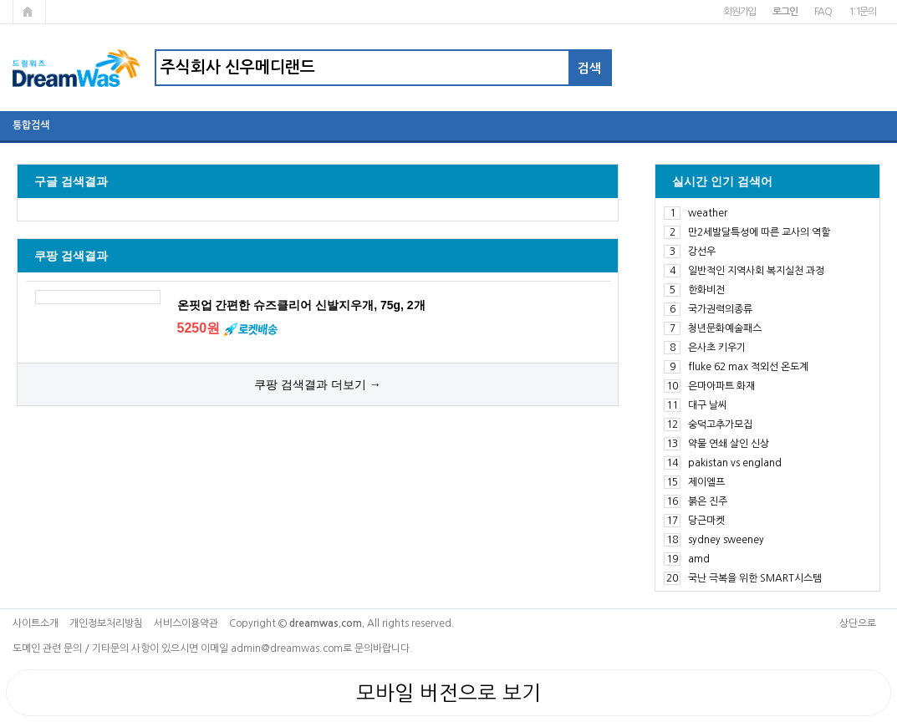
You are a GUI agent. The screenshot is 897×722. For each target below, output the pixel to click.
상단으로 (857, 623)
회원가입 (739, 12)
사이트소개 (36, 623)
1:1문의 (862, 12)
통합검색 (31, 125)
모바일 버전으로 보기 (448, 693)
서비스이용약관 (186, 623)
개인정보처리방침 (106, 623)
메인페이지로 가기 (29, 11)
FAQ (823, 12)
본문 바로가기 (0, 0)
